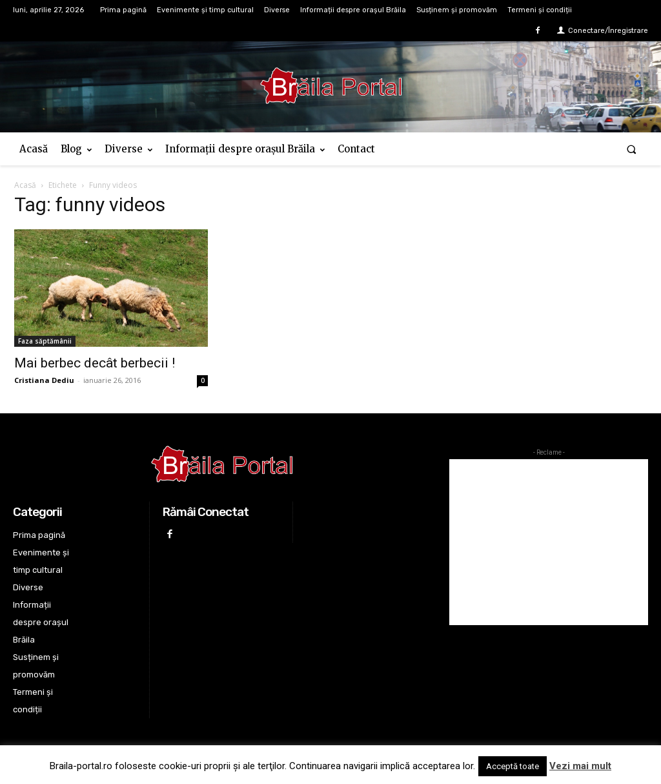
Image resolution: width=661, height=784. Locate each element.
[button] (631, 148)
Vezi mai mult (580, 766)
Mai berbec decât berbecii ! (94, 363)
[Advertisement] (548, 542)
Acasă (25, 185)
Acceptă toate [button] (512, 766)
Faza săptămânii (45, 341)
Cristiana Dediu (44, 380)
